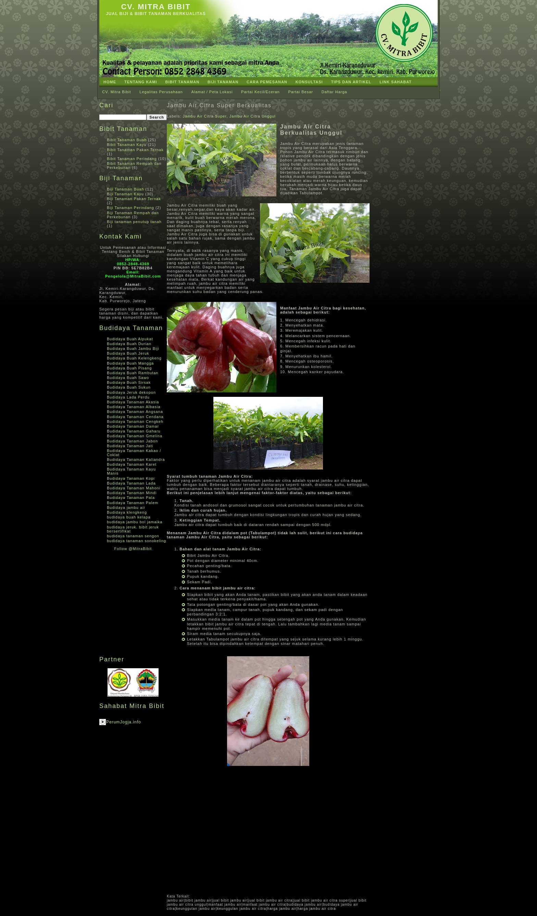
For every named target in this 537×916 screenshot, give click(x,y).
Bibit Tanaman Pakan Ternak (135, 150)
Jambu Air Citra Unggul (252, 116)
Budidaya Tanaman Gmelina (134, 436)
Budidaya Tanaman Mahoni (133, 488)
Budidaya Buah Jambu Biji (133, 348)
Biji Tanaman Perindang (130, 208)
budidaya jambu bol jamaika (134, 522)
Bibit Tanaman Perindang (132, 159)
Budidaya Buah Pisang (129, 368)
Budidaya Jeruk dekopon (131, 392)
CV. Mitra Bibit (155, 6)
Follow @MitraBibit (133, 549)
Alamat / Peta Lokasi (212, 92)
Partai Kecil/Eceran (260, 92)
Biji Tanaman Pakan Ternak (134, 199)
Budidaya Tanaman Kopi (131, 478)
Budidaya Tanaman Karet (132, 464)
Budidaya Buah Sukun (129, 387)
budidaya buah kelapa (129, 517)
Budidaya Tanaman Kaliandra (136, 459)
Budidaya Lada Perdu (128, 397)
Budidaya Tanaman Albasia (134, 407)
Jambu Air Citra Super (205, 116)
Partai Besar (300, 92)
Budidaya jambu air (126, 507)
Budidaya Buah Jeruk (128, 353)
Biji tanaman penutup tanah (134, 222)
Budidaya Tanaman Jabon (132, 441)
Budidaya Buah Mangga (130, 363)
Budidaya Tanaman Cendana (135, 417)
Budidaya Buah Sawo (128, 378)
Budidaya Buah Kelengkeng (134, 358)
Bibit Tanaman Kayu (127, 145)
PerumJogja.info (123, 722)
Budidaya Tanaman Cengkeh (135, 421)
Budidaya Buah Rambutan (132, 373)
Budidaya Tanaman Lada (131, 483)
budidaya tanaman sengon (133, 536)
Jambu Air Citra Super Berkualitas (219, 105)
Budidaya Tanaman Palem (132, 503)
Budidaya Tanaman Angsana (135, 412)
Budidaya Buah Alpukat (130, 339)
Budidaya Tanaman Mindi (132, 493)
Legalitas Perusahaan (161, 92)
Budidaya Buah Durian (129, 344)
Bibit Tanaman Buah (127, 140)
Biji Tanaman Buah (125, 189)
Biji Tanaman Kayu (125, 194)
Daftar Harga (334, 92)
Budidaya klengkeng (127, 512)
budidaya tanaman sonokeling (136, 541)
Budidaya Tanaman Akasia (133, 402)
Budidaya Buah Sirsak (129, 382)
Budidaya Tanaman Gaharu (134, 431)
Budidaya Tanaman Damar (133, 426)
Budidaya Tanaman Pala (131, 498)
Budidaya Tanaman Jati (130, 446)
